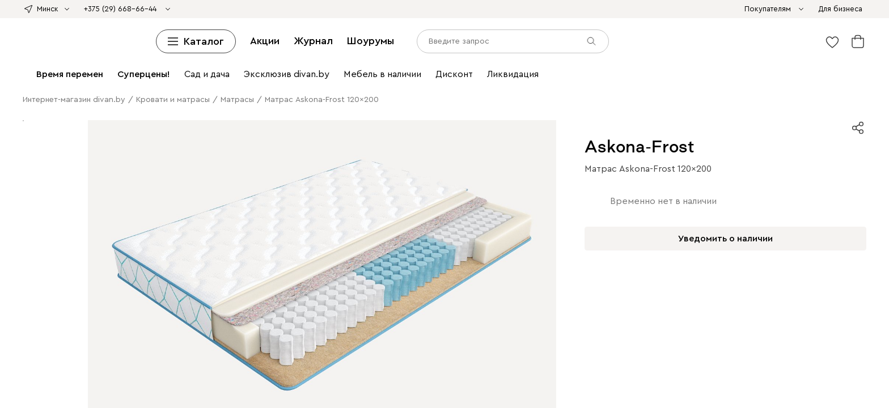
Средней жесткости (73, 50)
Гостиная (685, 142)
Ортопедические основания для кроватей (352, 162)
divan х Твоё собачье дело (262, 9)
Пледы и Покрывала (482, 30)
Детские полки (439, 60)
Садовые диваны (719, 91)
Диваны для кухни (729, 19)
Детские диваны (500, 19)
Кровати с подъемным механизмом (447, 40)
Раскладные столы (485, 81)
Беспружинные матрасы (221, 50)
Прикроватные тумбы (487, 50)
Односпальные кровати (250, 40)
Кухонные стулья (87, 91)
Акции (57, 352)
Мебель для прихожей (589, 183)
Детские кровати (546, 40)
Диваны (782, 9)
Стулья (40, 91)
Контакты (23, 307)
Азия (422, 9)
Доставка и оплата (40, 276)
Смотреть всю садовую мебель (551, 101)
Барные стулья (204, 91)
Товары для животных (440, 142)
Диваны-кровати (438, 19)
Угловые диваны (64, 19)
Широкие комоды (616, 70)
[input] (55, 384)
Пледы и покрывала (807, 121)
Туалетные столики (565, 50)
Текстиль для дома (640, 121)
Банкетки (334, 30)
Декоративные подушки (397, 30)
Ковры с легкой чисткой (124, 121)
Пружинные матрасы (308, 50)
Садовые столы (187, 101)
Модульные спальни (559, 152)
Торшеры (210, 142)
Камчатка (550, 9)
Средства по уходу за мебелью (579, 30)
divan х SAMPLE (344, 9)
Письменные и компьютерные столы (425, 91)
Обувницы (165, 81)
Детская (587, 193)
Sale (577, 9)
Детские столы (315, 111)
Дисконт (600, 9)
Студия (199, 183)
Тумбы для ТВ (800, 60)
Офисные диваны (660, 19)
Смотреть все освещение (350, 142)
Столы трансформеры (760, 81)
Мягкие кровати (99, 40)
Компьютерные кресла (519, 111)
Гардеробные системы (646, 60)
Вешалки (525, 60)
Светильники (723, 132)
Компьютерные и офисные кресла (560, 91)
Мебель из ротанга (456, 101)
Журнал (85, 352)
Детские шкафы (573, 60)
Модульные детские (136, 203)
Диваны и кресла (734, 9)
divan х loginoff (34, 9)
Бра (185, 142)
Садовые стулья (247, 101)
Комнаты (650, 142)
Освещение (676, 132)
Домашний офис (322, 91)
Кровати (53, 40)
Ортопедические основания (724, 40)
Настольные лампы (599, 111)
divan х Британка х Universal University (138, 9)
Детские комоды (682, 70)
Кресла (140, 30)
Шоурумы (119, 352)
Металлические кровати (625, 40)
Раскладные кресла (191, 30)
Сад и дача (599, 203)
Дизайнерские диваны (363, 19)
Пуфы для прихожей (161, 172)
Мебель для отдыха (315, 101)
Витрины (161, 70)
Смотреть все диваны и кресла (697, 30)
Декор (300, 132)
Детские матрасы (382, 50)
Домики (618, 142)
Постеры (704, 111)
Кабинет (332, 172)
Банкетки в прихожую (243, 172)
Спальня (437, 152)
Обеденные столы (666, 183)
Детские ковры (515, 121)
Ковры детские (749, 111)
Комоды (429, 50)
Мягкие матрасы (143, 50)
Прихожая (480, 162)
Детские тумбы (115, 81)
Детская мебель (640, 101)
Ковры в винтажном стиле (361, 121)
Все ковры (58, 121)
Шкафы (263, 60)
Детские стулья (261, 91)
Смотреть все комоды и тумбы (243, 81)
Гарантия (22, 296)
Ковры (408, 152)
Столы (373, 81)
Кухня (127, 193)
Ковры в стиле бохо (450, 121)
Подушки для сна (134, 162)
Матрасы (794, 40)
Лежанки (586, 142)
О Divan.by (26, 266)
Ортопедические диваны (579, 19)
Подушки (707, 50)
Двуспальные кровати (338, 40)
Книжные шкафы (212, 70)
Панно (392, 132)
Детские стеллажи (351, 60)
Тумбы (727, 70)
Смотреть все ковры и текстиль (228, 132)
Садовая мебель (656, 91)
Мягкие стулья (148, 91)
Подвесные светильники (100, 142)
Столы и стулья (331, 81)
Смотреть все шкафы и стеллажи (370, 70)
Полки (398, 60)
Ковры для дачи (575, 121)
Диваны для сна (236, 19)
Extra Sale (682, 9)
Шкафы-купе (57, 70)
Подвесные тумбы (51, 81)
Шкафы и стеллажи (210, 60)
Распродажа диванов (88, 30)
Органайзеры (662, 111)
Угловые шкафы (113, 70)
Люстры (163, 142)
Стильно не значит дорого (482, 9)
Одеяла (675, 50)
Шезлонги (400, 101)
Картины (363, 132)
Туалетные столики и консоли (660, 81)
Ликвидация (639, 9)
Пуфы (304, 30)
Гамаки (366, 101)
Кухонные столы (418, 81)
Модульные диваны (134, 19)
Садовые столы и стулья (111, 101)
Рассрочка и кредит (42, 286)
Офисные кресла (260, 30)
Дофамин (394, 9)
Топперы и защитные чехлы (779, 50)
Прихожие (487, 60)
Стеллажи (297, 60)
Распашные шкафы (537, 162)
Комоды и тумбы (466, 70)
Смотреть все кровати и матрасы (110, 60)
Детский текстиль (812, 111)
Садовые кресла (782, 91)
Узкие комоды (556, 70)
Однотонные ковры (274, 121)
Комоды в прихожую (82, 172)
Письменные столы (438, 111)
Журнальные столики (561, 81)
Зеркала (420, 132)
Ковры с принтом (203, 121)
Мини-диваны (294, 19)
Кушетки (189, 19)
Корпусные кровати (168, 40)
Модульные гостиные (730, 60)
